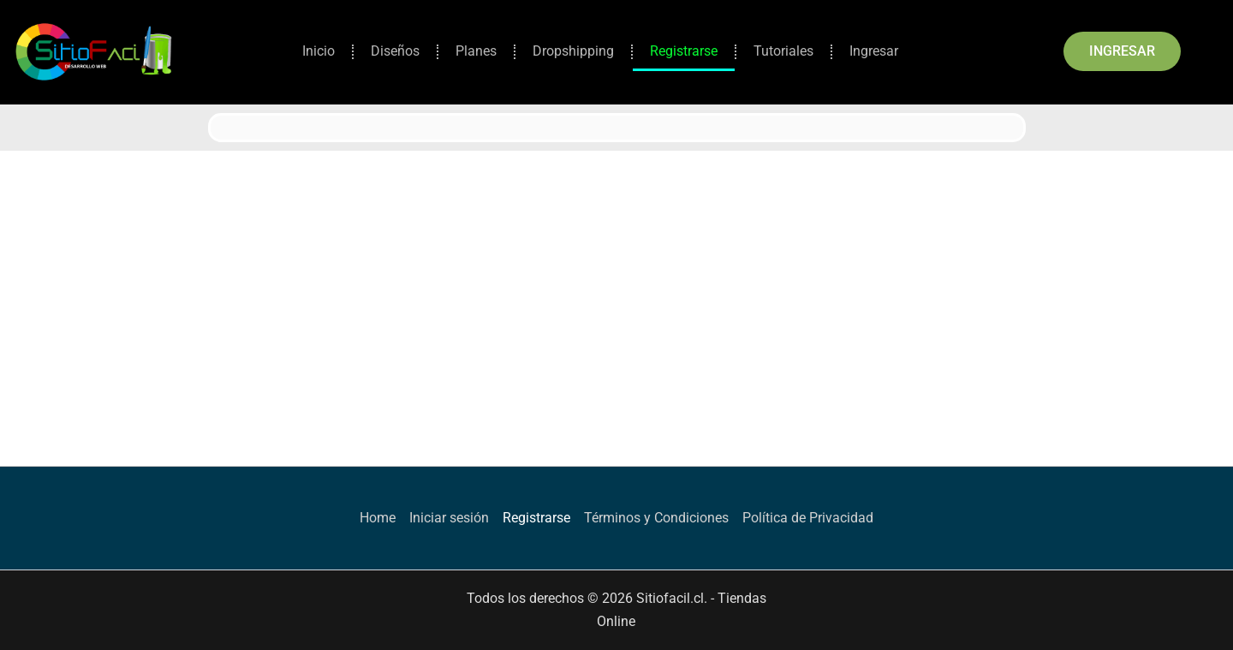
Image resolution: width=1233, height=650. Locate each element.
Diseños (395, 51)
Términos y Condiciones (656, 518)
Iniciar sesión (449, 518)
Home (378, 518)
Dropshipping (573, 51)
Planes (476, 51)
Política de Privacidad (807, 518)
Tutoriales (783, 51)
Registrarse (684, 51)
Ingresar (873, 51)
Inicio (318, 51)
